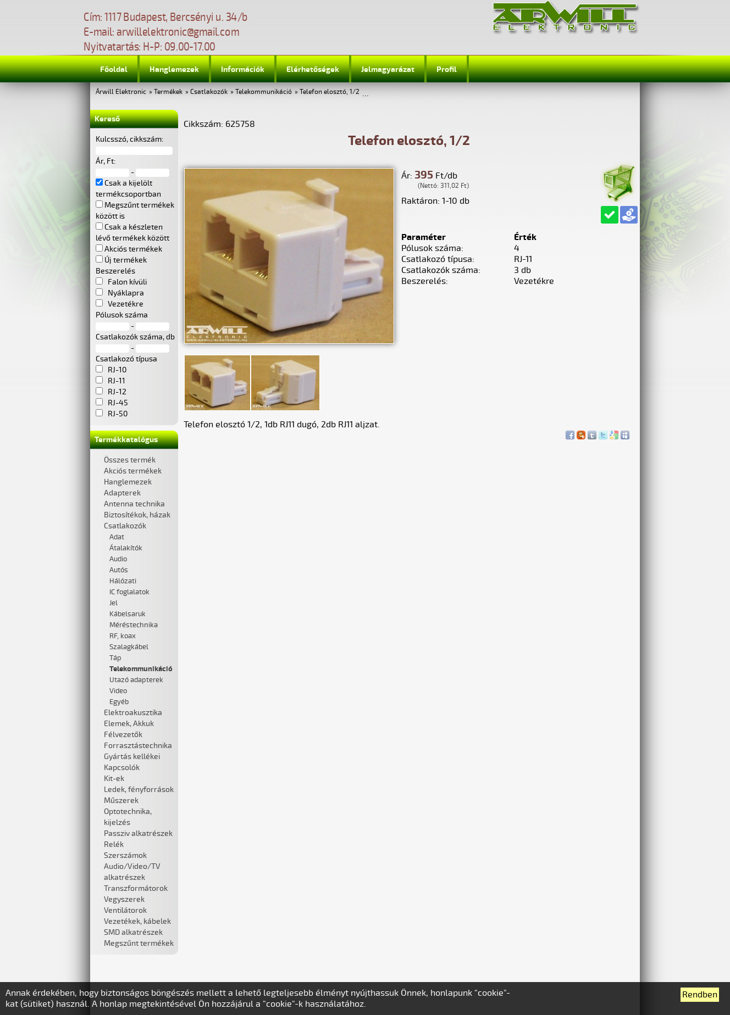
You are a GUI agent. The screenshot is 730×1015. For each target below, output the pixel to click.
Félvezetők (123, 734)
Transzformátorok (136, 888)
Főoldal (114, 69)
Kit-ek (114, 778)
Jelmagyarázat (387, 69)
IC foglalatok (129, 592)
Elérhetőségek (312, 69)
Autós (118, 570)
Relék (114, 844)
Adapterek (122, 493)
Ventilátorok (125, 910)
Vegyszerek (124, 899)
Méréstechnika (133, 625)
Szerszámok (125, 855)
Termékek (168, 92)
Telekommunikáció (263, 92)
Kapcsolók (122, 767)
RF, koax (122, 636)
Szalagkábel (128, 647)
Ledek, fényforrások (139, 789)
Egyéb (119, 702)
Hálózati (122, 581)
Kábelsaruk (127, 614)
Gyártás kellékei (132, 756)
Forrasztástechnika (138, 745)
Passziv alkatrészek (138, 833)
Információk (242, 69)
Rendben (699, 994)
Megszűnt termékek (139, 943)
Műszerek (121, 800)
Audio (118, 559)
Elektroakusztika (133, 712)
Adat (116, 537)
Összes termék (130, 460)
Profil (446, 69)
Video (118, 691)
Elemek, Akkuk (129, 723)
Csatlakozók (209, 92)
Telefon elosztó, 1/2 (330, 92)
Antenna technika (134, 504)
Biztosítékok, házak (137, 515)
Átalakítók (125, 548)
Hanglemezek (174, 69)
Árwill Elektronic (121, 92)
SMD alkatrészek (133, 932)
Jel (113, 603)
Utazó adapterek (136, 680)
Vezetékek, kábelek (137, 921)
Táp (115, 658)
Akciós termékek (133, 471)
